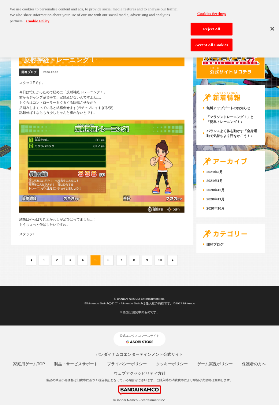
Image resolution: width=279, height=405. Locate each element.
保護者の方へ (254, 364)
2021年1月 (214, 181)
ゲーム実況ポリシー (215, 364)
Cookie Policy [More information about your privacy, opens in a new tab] (37, 17)
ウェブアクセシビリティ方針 (140, 373)
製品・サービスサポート (76, 364)
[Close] (272, 25)
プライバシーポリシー (127, 364)
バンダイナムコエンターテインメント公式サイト (139, 354)
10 (160, 260)
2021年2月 (214, 172)
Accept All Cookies (211, 41)
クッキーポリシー (172, 364)
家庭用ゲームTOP (29, 364)
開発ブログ (29, 72)
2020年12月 (215, 190)
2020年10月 (215, 208)
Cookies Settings (211, 9)
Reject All (211, 25)
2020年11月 (215, 199)
